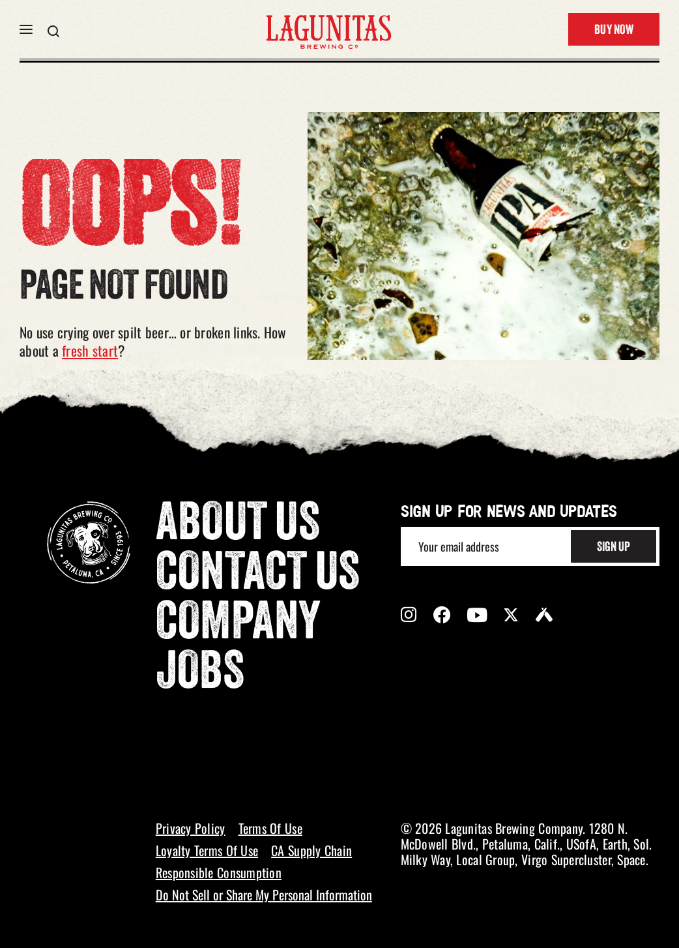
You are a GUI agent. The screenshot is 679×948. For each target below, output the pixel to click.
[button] (26, 29)
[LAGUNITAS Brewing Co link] (328, 29)
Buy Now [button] (613, 30)
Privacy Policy (190, 828)
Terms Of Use (270, 828)
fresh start (90, 350)
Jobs (200, 675)
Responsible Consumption (219, 872)
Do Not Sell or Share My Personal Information (264, 894)
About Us (238, 526)
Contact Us (258, 576)
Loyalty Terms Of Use (207, 850)
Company (238, 625)
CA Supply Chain (311, 850)
